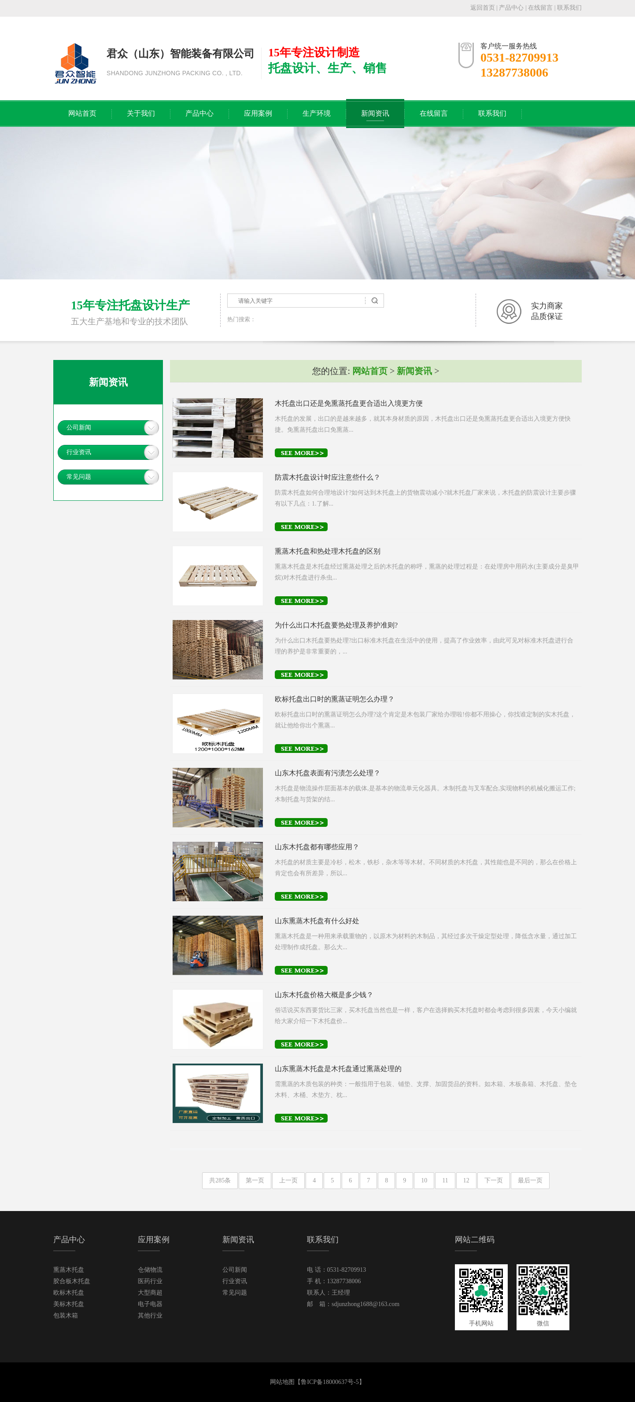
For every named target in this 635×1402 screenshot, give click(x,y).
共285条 (220, 1180)
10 (424, 1180)
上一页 (288, 1180)
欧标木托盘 (68, 1292)
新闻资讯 (375, 113)
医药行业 (150, 1281)
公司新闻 (78, 427)
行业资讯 (78, 452)
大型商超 (150, 1292)
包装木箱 (65, 1315)
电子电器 (150, 1304)
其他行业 (150, 1315)
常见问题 (78, 476)
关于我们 (141, 113)
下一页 (493, 1180)
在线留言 (540, 7)
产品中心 (511, 7)
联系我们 (569, 7)
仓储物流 (150, 1269)
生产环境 (317, 113)
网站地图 (282, 1382)
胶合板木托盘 (71, 1281)
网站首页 (82, 113)
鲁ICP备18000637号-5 (329, 1382)
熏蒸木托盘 (68, 1269)
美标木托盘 (68, 1304)
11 (445, 1180)
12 (466, 1180)
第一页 (255, 1180)
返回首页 (482, 7)
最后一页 (530, 1180)
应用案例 (258, 113)
